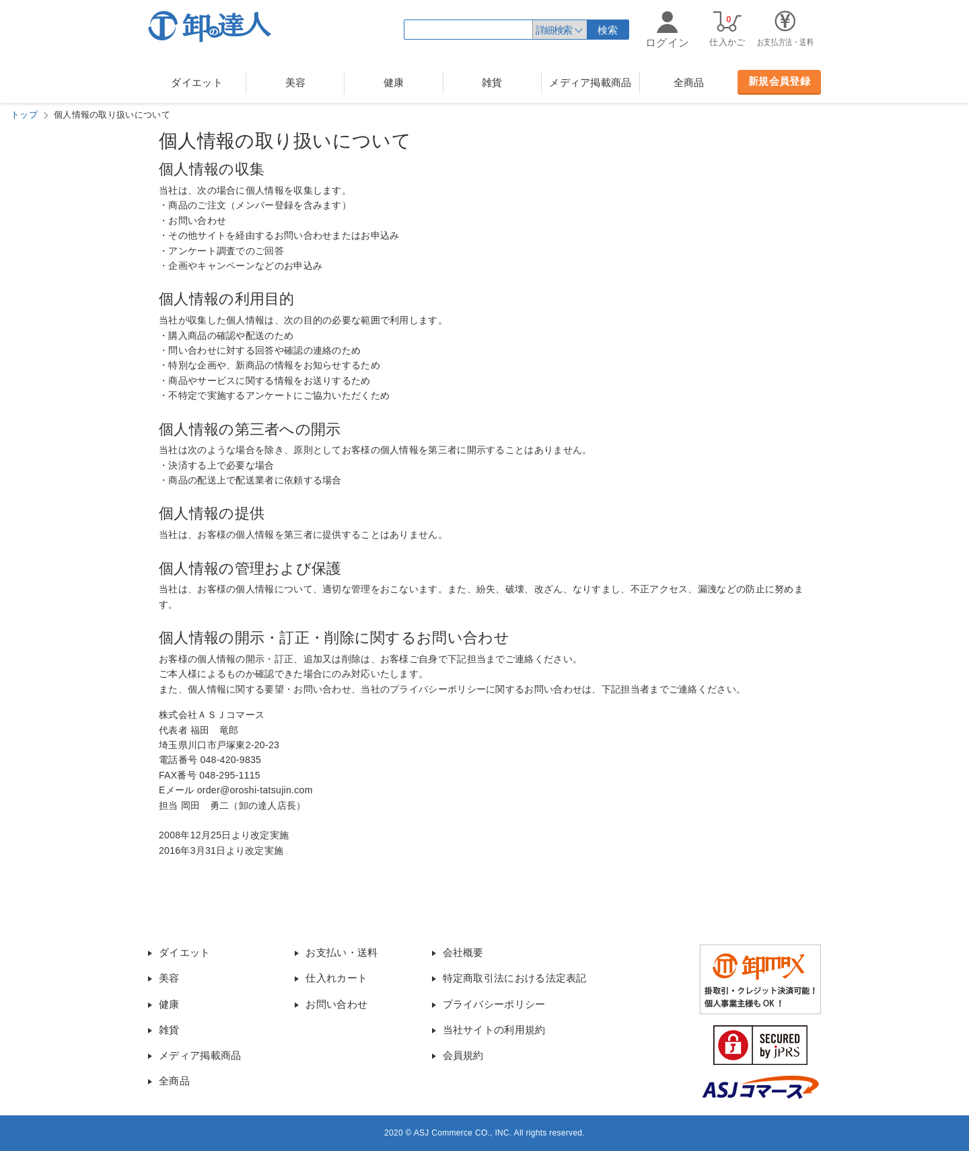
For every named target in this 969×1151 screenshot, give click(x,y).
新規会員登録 (779, 81)
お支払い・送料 (342, 952)
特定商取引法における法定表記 (515, 978)
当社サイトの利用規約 (494, 1029)
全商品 (689, 82)
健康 (394, 82)
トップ (24, 115)
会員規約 (463, 1055)
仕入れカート (336, 978)
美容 (295, 82)
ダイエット (197, 82)
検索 (608, 30)
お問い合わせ (336, 1004)
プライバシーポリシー (494, 1004)
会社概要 (463, 952)
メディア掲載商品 (590, 82)
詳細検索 (554, 30)
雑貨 (492, 82)
